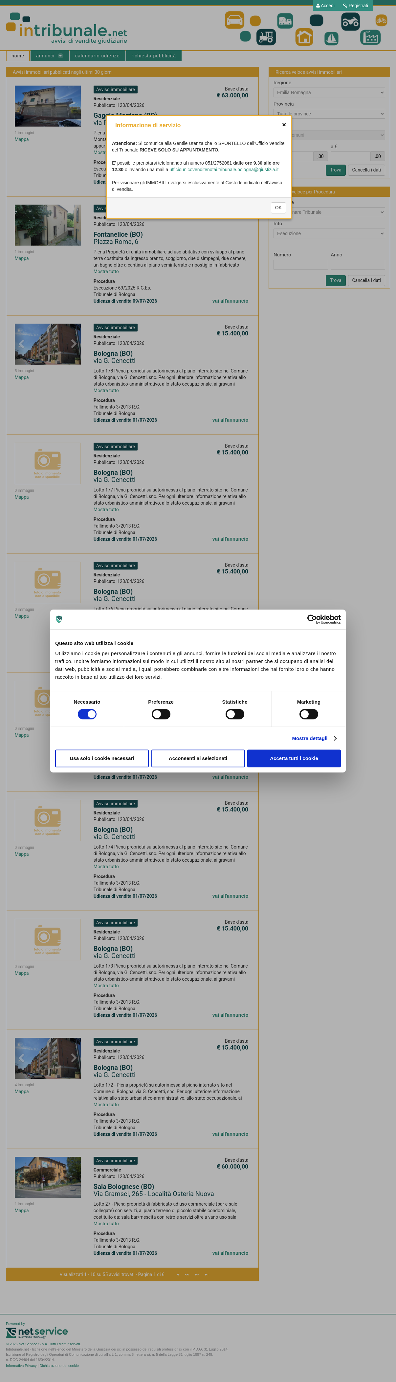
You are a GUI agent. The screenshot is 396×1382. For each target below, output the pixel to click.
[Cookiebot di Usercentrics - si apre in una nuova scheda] (312, 619)
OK (278, 231)
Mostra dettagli (309, 738)
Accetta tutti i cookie (294, 758)
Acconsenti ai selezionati (198, 758)
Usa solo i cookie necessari (102, 758)
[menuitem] (325, 5)
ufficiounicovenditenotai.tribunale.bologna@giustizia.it (223, 193)
